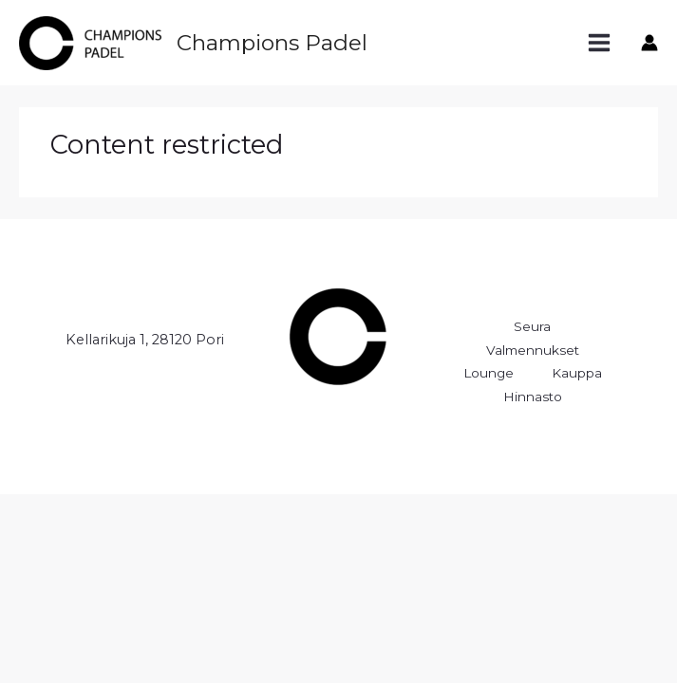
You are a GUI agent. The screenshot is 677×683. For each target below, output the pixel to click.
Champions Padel (272, 42)
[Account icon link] (649, 42)
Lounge (488, 372)
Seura (532, 326)
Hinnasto (532, 396)
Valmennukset (532, 350)
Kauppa (577, 372)
